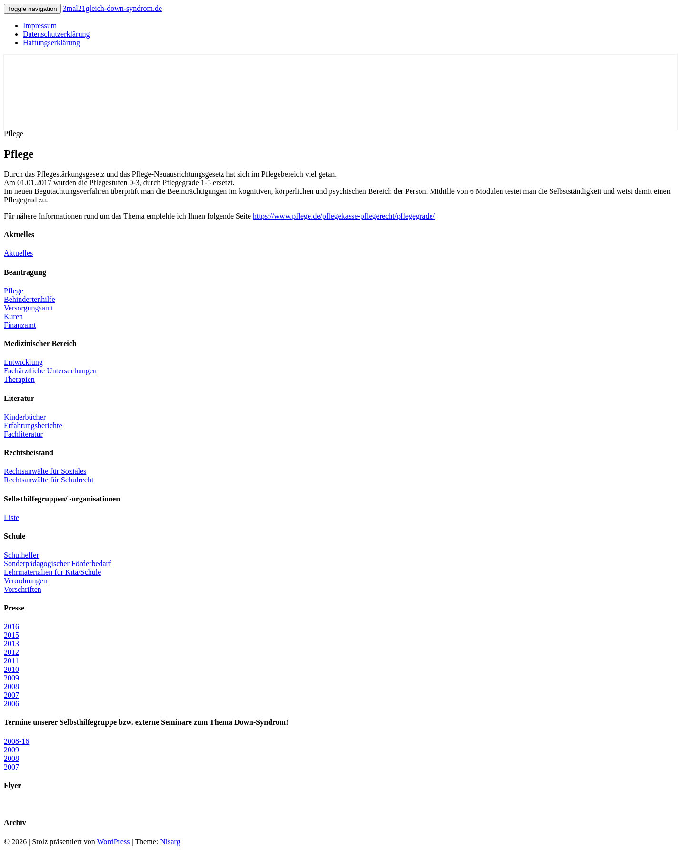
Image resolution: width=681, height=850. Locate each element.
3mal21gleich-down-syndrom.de (112, 8)
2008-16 (16, 741)
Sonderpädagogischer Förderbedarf (57, 564)
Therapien (19, 379)
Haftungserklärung (51, 43)
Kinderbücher (25, 417)
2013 (11, 644)
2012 (11, 652)
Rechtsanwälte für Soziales (45, 471)
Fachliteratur (23, 434)
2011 (11, 661)
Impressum (40, 25)
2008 (11, 686)
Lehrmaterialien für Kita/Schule (52, 572)
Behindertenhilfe (29, 299)
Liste (11, 517)
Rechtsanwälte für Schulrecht (48, 480)
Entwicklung (23, 362)
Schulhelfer (21, 555)
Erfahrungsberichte (33, 425)
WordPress (113, 842)
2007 (11, 695)
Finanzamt (20, 325)
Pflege (13, 291)
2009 (11, 678)
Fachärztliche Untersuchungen (50, 371)
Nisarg (170, 842)
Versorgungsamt (28, 308)
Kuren (13, 316)
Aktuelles (18, 253)
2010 (11, 669)
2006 (11, 704)
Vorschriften (22, 589)
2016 (11, 626)
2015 (11, 635)
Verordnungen (25, 581)
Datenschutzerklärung (56, 34)
